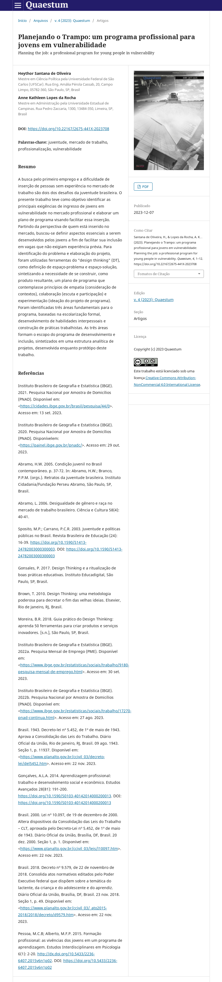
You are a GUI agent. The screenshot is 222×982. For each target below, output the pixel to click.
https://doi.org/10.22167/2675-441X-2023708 (68, 128)
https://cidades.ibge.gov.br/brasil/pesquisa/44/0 (65, 406)
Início (22, 20)
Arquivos (41, 20)
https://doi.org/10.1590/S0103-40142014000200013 (64, 795)
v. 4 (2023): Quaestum (72, 20)
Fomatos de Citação (154, 273)
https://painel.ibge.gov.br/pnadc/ (51, 445)
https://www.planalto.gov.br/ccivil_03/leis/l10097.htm (69, 848)
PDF (145, 186)
